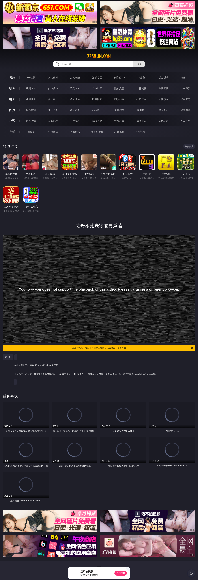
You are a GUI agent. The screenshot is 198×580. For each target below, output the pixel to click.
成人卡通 (75, 99)
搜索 (139, 64)
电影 (12, 99)
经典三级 (141, 99)
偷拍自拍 (53, 99)
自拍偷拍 (53, 88)
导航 (12, 131)
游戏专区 (97, 77)
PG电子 (31, 77)
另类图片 (185, 110)
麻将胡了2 (119, 77)
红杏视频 (119, 131)
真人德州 (53, 77)
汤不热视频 (97, 131)
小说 (12, 121)
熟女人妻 (119, 88)
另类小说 (141, 120)
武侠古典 (97, 120)
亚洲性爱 (31, 99)
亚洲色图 (53, 110)
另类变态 (185, 99)
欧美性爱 (97, 99)
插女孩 (31, 131)
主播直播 (163, 88)
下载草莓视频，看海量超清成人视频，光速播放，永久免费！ (132, 348)
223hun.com (99, 56)
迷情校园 (119, 120)
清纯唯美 (141, 110)
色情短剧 (141, 131)
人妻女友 (75, 120)
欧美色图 (75, 110)
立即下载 (120, 573)
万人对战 (75, 77)
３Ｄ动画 (97, 88)
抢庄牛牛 (185, 77)
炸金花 (141, 77)
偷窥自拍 (31, 110)
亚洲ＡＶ (31, 88)
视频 (12, 88)
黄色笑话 (163, 120)
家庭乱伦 (53, 120)
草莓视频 (75, 131)
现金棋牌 (163, 77)
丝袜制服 (141, 88)
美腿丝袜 (119, 110)
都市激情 (31, 120)
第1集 (8, 357)
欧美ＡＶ (75, 88)
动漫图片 (97, 110)
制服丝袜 (119, 99)
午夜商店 (53, 131)
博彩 (12, 77)
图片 (12, 110)
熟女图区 (163, 110)
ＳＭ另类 (185, 88)
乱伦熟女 (163, 99)
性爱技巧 (185, 120)
